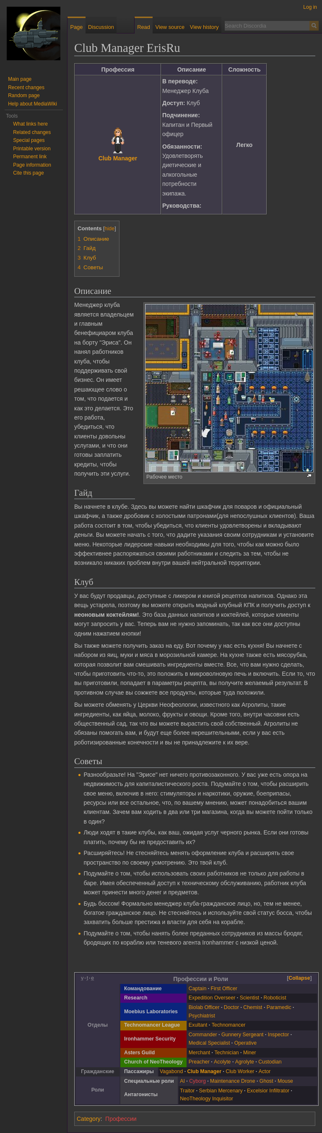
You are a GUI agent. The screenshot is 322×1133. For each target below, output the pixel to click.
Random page (23, 95)
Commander (203, 1035)
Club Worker (240, 1071)
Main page (19, 79)
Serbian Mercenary (221, 1091)
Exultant (198, 1025)
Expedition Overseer (212, 998)
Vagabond (171, 1071)
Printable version (31, 149)
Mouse (285, 1081)
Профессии (121, 1118)
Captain (197, 988)
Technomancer (229, 1025)
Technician (226, 1053)
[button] (299, 978)
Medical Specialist (209, 1043)
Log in (310, 7)
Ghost (266, 1081)
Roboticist (275, 998)
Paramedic (279, 1007)
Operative (245, 1043)
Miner (249, 1053)
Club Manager (118, 158)
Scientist (250, 998)
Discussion (101, 27)
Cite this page (28, 173)
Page (76, 27)
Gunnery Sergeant (242, 1035)
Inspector (278, 1035)
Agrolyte (244, 1062)
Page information (32, 165)
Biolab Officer (204, 1007)
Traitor (187, 1091)
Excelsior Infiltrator (268, 1091)
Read (143, 27)
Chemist (252, 1007)
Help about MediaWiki (32, 104)
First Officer (224, 988)
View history (204, 27)
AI (182, 1081)
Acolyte (222, 1062)
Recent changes (26, 87)
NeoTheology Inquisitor (206, 1099)
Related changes (32, 132)
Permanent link (30, 157)
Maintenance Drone (232, 1081)
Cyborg (197, 1081)
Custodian (269, 1062)
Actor (265, 1071)
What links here (30, 124)
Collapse (299, 978)
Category (89, 1118)
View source (170, 27)
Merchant (199, 1053)
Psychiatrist (202, 1016)
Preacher (199, 1062)
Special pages (28, 140)
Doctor (231, 1007)
